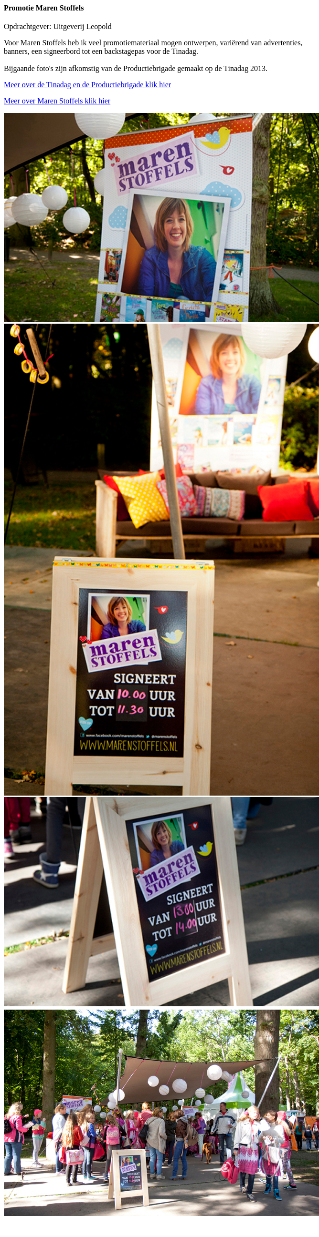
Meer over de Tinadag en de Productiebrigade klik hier (87, 85)
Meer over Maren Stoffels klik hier (57, 101)
